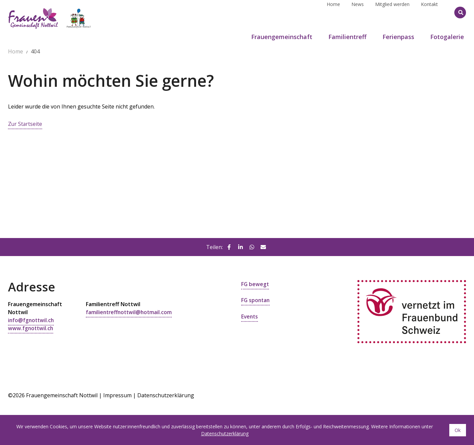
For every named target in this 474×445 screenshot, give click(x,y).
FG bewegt (255, 284)
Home (333, 12)
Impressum (117, 395)
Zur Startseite (25, 124)
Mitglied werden (392, 12)
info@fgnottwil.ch (31, 320)
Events (250, 316)
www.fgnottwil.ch (31, 328)
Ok (458, 430)
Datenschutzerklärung (165, 395)
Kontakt (429, 12)
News (357, 12)
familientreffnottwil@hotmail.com (130, 312)
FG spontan (256, 300)
